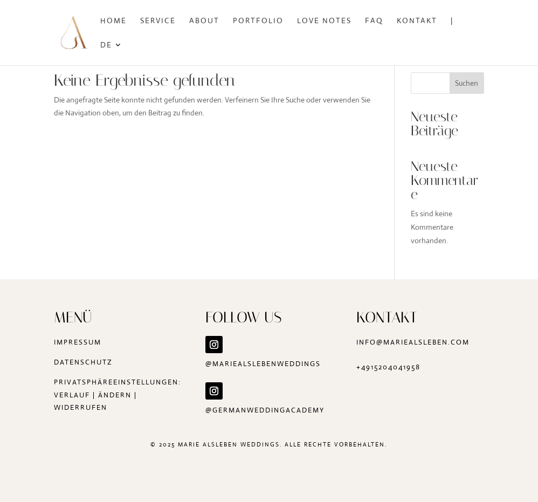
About (204, 21)
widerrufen (80, 407)
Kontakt (417, 21)
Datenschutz (83, 362)
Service (158, 21)
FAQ (374, 21)
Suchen (466, 83)
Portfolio (258, 21)
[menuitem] (111, 53)
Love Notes (324, 21)
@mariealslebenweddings (263, 363)
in (360, 342)
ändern (115, 395)
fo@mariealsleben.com (417, 342)
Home (113, 21)
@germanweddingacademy (266, 410)
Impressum (77, 342)
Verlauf (72, 395)
